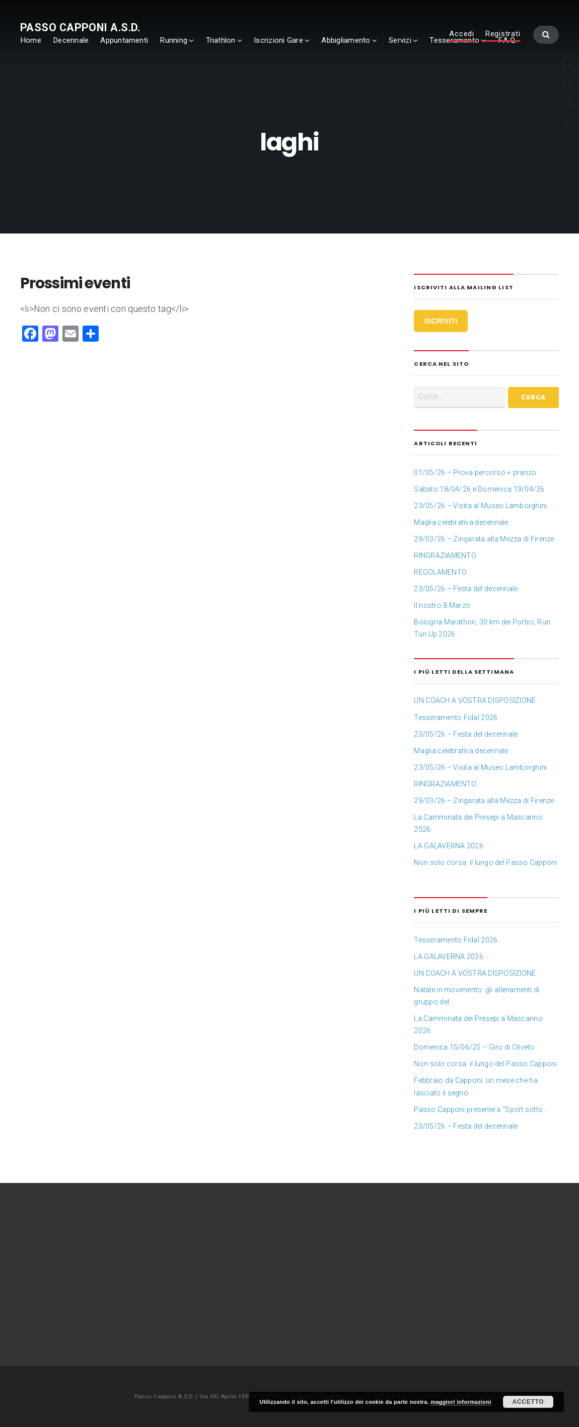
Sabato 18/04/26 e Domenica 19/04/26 (479, 489)
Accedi (461, 34)
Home (30, 40)
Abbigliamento (345, 40)
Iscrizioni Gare (278, 40)
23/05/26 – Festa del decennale (466, 589)
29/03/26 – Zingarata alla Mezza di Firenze (484, 539)
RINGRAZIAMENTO (445, 555)
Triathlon (221, 40)
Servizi (400, 40)
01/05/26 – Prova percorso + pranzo (475, 472)
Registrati (503, 34)
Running (173, 40)
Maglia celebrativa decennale (461, 522)
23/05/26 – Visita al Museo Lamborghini (480, 506)
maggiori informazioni (460, 1402)
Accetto (528, 1401)
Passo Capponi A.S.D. (80, 27)
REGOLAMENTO (440, 572)
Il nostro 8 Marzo (442, 605)
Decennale (71, 40)
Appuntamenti (124, 40)
